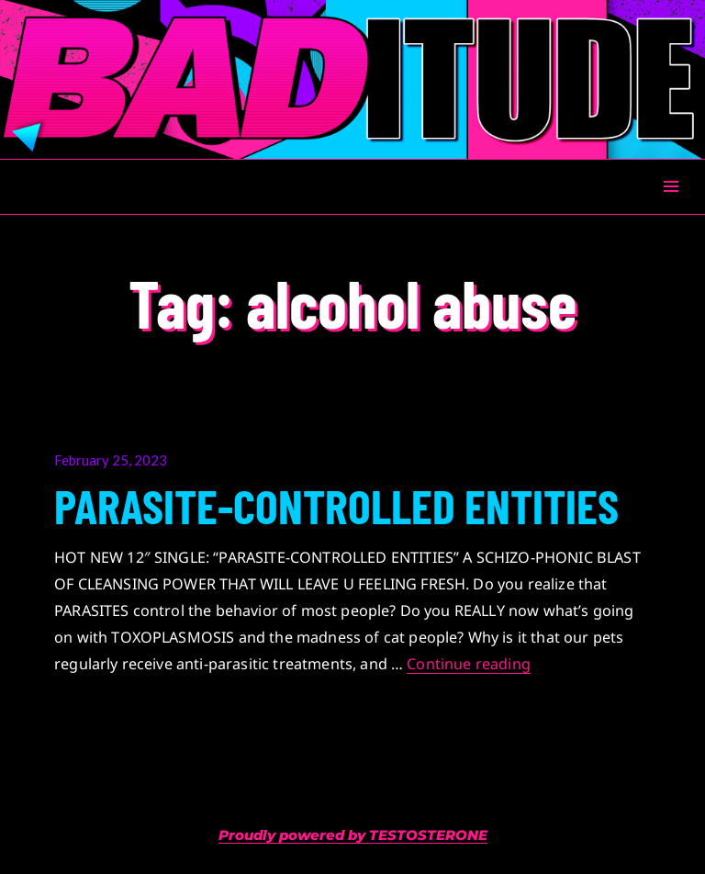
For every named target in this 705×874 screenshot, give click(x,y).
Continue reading (469, 664)
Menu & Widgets (670, 207)
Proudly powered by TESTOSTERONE (352, 835)
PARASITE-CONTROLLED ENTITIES (336, 504)
